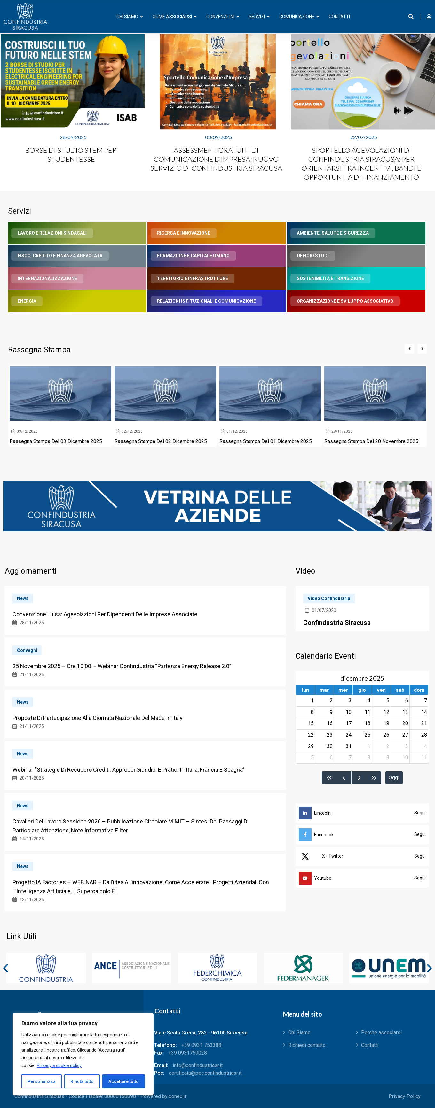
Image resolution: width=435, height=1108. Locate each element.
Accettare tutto (123, 1081)
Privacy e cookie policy (59, 1065)
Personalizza (42, 1081)
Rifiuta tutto (82, 1081)
